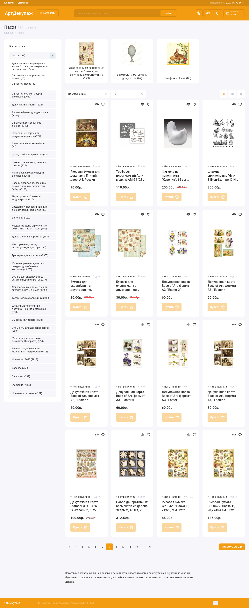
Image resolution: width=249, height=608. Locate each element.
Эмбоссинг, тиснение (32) (27, 319)
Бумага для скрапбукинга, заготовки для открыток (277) (29, 278)
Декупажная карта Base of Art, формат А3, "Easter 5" (84, 396)
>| (150, 547)
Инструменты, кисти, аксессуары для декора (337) (29, 246)
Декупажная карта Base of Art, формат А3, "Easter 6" (130, 396)
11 (129, 547)
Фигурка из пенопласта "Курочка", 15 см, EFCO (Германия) (174, 176)
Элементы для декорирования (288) (30, 329)
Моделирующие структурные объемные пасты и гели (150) (29, 227)
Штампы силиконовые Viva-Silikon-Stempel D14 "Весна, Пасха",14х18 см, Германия (223, 176)
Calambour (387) (21, 376)
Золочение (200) (21, 217)
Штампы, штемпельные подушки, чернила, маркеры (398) (29, 308)
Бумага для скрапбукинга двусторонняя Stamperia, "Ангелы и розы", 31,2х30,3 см (131, 286)
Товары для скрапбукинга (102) (30, 297)
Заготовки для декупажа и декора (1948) (27, 124)
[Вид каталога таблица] (241, 94)
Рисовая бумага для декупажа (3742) (30, 114)
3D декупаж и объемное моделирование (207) (26, 198)
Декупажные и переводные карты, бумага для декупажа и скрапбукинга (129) (30, 66)
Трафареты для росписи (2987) (30, 255)
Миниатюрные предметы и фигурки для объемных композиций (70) (28, 266)
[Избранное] (217, 13)
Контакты (9, 3)
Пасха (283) (34, 55)
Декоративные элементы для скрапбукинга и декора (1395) (29, 289)
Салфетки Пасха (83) (24, 83)
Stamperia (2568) (21, 384)
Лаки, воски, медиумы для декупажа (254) (28, 174)
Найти (168, 13)
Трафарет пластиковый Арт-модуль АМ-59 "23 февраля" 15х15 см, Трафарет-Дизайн (130, 176)
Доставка (23, 3)
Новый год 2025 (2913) (25, 359)
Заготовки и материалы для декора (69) (28, 77)
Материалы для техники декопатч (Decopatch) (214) (28, 340)
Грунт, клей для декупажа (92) (30, 154)
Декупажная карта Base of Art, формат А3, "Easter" (176, 396)
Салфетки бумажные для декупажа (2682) (27, 95)
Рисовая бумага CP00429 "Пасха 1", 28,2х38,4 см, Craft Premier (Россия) (221, 506)
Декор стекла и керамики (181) (30, 236)
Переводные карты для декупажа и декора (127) (26, 135)
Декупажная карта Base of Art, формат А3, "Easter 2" (176, 286)
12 (136, 547)
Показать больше (232, 547)
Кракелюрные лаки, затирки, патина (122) (29, 164)
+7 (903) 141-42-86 (227, 3)
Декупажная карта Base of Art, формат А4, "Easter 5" (222, 396)
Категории (48, 13)
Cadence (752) (20, 367)
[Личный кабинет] (199, 13)
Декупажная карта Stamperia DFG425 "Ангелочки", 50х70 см (84, 506)
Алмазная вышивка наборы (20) (28, 145)
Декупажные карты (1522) (27, 104)
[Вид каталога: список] (232, 94)
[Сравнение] (208, 13)
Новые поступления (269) (27, 393)
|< (69, 547)
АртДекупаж (19, 13)
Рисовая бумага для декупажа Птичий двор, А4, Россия (85, 176)
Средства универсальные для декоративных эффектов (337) (29, 208)
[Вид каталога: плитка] (223, 94)
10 (123, 547)
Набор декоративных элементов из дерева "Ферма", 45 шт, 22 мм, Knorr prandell (132, 506)
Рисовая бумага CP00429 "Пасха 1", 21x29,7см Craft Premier (175, 506)
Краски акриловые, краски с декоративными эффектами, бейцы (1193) (29, 185)
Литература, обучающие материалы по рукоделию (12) (30, 350)
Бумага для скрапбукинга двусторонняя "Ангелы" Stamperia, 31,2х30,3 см (85, 286)
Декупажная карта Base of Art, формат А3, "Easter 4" (222, 286)
